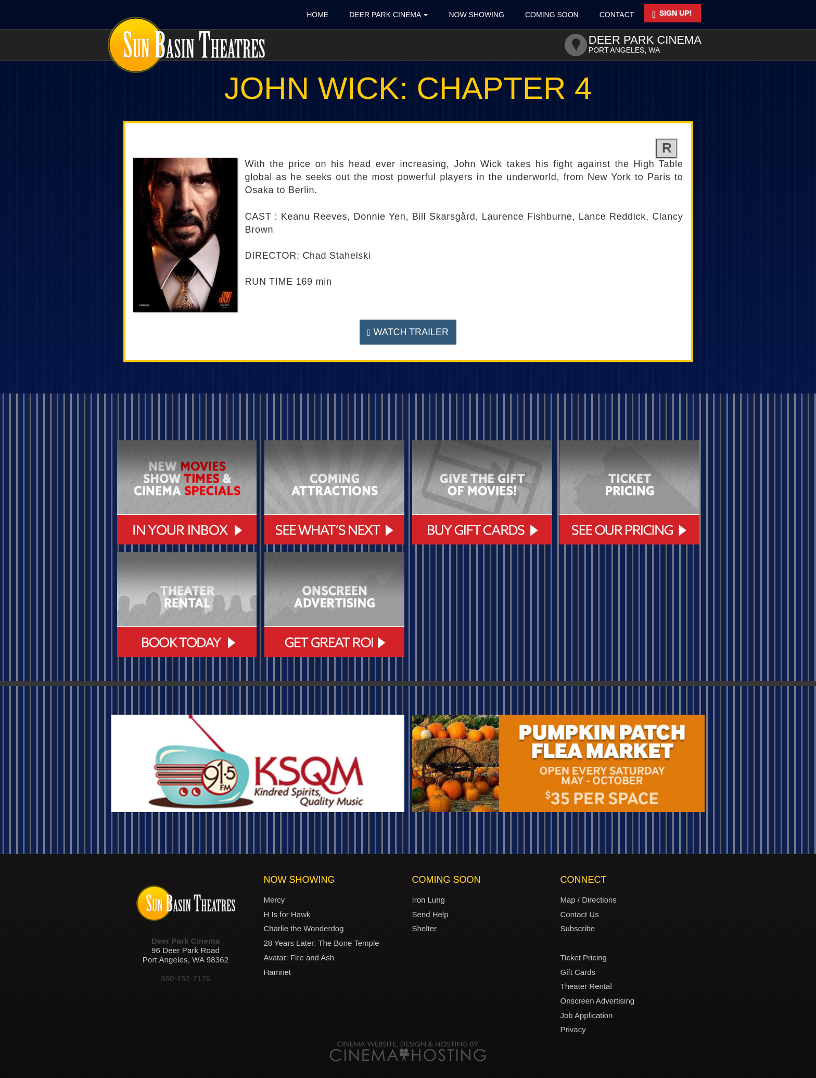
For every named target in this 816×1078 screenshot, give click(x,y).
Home (317, 14)
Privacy (573, 1029)
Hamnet (277, 972)
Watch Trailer (408, 332)
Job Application (586, 1015)
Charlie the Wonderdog (304, 928)
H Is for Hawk (287, 914)
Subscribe (577, 928)
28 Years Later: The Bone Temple (321, 943)
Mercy (274, 899)
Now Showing (476, 14)
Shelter (424, 928)
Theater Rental (586, 986)
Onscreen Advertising (597, 1000)
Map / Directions (588, 899)
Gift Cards (578, 972)
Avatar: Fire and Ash (299, 957)
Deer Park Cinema (388, 14)
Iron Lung (428, 899)
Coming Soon (552, 14)
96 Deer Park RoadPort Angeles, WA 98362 (185, 955)
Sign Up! (672, 14)
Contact (617, 14)
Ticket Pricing (583, 957)
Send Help (430, 914)
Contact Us (579, 914)
